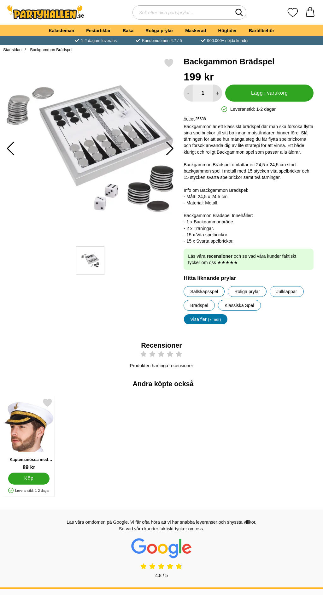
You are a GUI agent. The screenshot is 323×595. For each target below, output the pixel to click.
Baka (128, 30)
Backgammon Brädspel (51, 49)
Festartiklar (98, 30)
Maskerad (195, 30)
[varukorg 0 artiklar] (310, 12)
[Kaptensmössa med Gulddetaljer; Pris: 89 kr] (29, 434)
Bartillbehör (261, 30)
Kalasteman (61, 30)
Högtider (227, 30)
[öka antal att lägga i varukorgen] (217, 93)
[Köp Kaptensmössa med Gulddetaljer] (29, 479)
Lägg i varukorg (269, 93)
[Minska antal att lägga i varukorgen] (188, 93)
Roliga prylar (159, 30)
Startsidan (12, 49)
